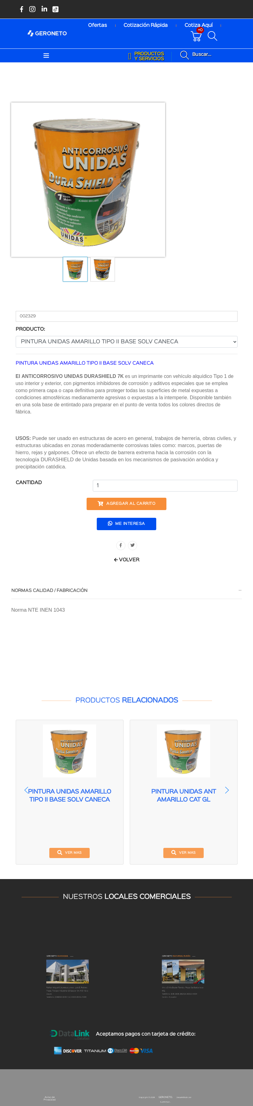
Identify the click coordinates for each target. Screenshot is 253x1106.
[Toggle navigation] (46, 55)
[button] (227, 790)
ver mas (69, 852)
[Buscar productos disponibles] (214, 36)
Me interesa (126, 523)
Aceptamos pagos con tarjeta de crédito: (145, 1034)
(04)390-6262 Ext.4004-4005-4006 (69, 1011)
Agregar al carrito (126, 503)
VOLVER (126, 560)
